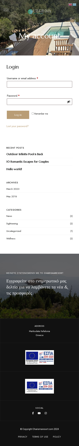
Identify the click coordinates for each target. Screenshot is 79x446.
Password (18, 95)
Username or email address (27, 78)
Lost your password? (17, 126)
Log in (18, 114)
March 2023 (12, 189)
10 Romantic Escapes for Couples (27, 161)
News (9, 216)
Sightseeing (12, 223)
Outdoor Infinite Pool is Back (24, 154)
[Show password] (68, 101)
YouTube (39, 413)
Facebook (33, 413)
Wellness (10, 238)
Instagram (46, 413)
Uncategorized (13, 231)
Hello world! (14, 169)
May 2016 (11, 196)
